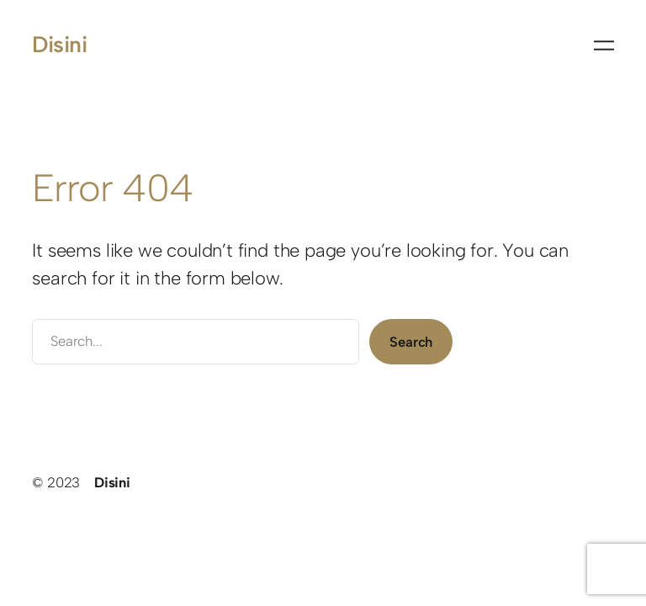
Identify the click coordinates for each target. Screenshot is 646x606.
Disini (59, 44)
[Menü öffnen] (604, 45)
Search (410, 341)
